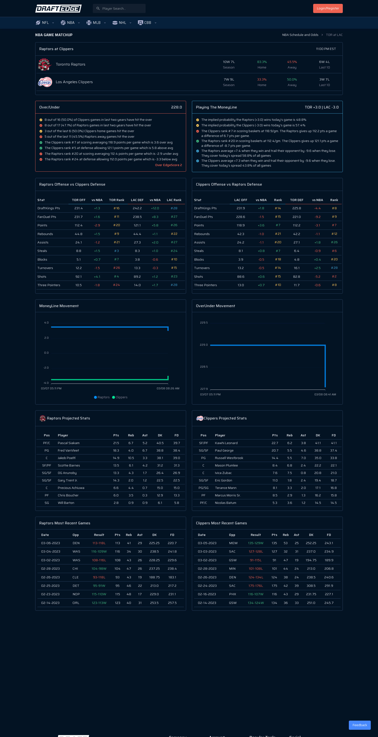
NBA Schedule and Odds (300, 34)
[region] (110, 570)
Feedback (360, 725)
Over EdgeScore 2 (168, 165)
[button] (44, 23)
